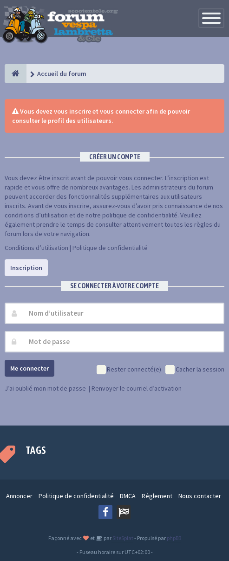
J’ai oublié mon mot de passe (45, 388)
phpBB (174, 537)
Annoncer (19, 496)
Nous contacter (199, 496)
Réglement (157, 496)
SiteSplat (122, 537)
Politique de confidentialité (110, 247)
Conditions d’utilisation (36, 247)
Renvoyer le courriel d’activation (137, 388)
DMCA (128, 496)
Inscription (26, 268)
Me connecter (29, 368)
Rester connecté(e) (129, 370)
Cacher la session (194, 370)
